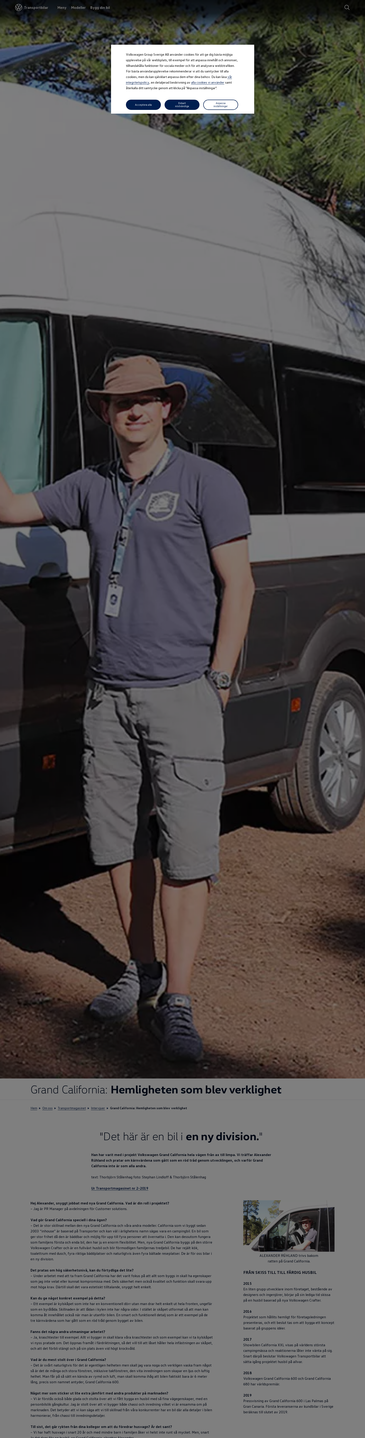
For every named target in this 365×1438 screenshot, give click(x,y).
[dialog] (182, 719)
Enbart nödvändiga (182, 105)
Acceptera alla (143, 104)
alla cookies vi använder (207, 82)
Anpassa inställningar (220, 105)
